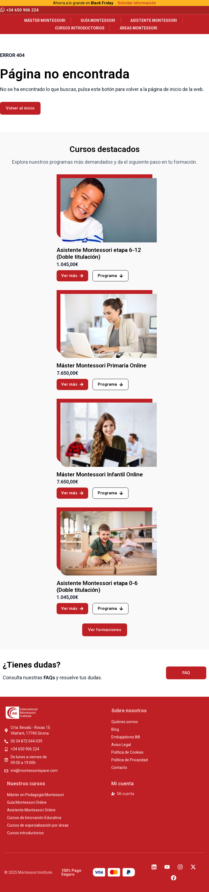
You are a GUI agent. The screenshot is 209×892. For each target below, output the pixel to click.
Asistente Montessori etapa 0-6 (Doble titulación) (97, 586)
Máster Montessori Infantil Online (100, 474)
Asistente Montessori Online (31, 810)
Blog (115, 729)
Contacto (119, 767)
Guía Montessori (98, 20)
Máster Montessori (44, 20)
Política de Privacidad (129, 760)
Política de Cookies (127, 752)
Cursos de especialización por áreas (38, 825)
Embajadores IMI (125, 737)
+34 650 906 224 (22, 10)
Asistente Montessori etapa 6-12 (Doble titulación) (99, 253)
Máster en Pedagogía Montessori (35, 795)
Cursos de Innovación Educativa (34, 817)
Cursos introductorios (79, 28)
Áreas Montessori (138, 28)
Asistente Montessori (153, 20)
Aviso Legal (121, 744)
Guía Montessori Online (27, 802)
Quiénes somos (124, 722)
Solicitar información (137, 3)
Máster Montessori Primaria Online (101, 365)
